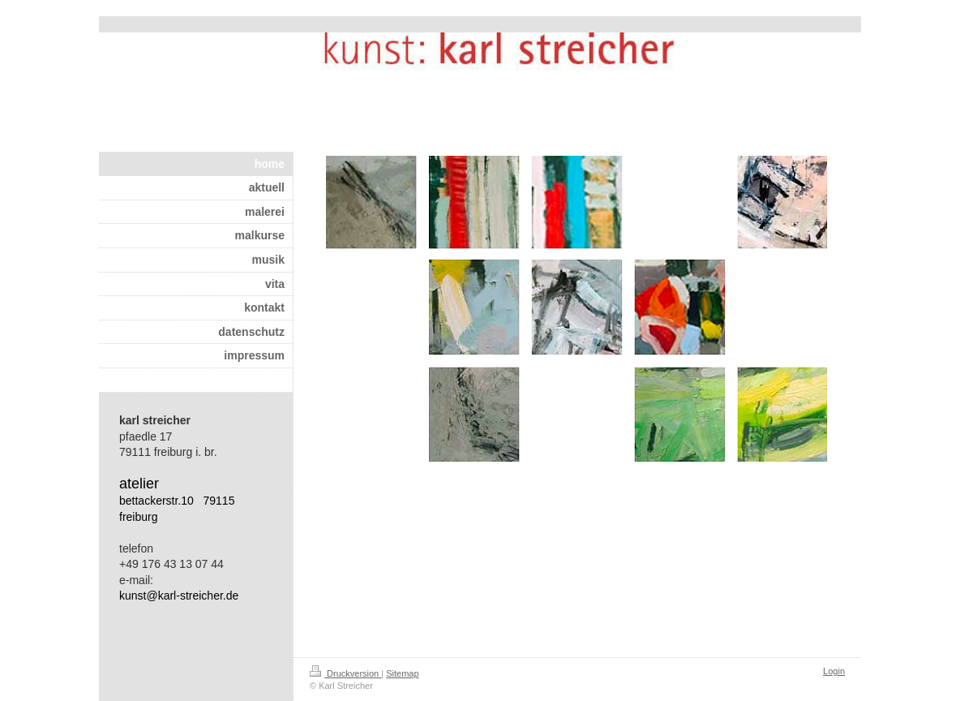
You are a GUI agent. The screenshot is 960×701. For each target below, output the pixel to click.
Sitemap (402, 673)
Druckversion (345, 673)
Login (834, 671)
